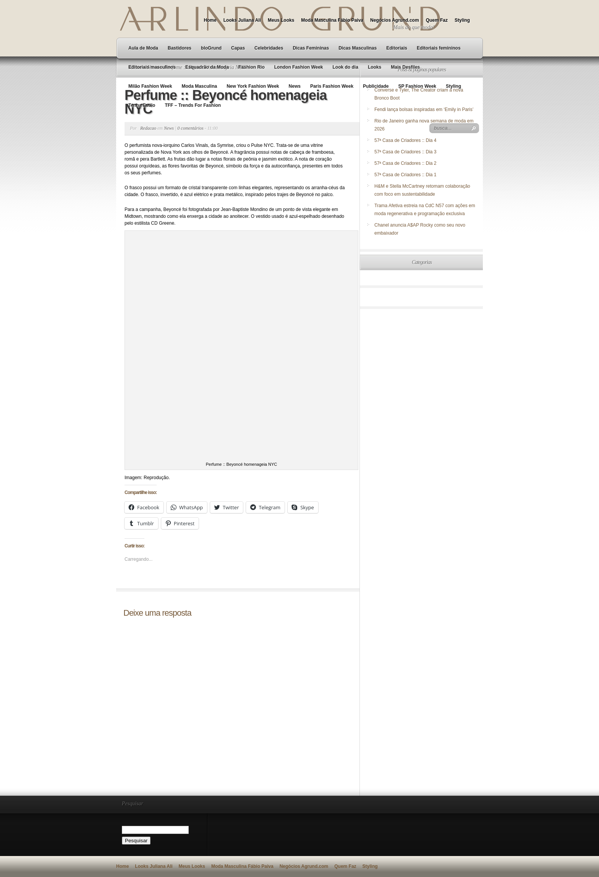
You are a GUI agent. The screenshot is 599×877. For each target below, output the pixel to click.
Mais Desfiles (405, 67)
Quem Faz (437, 20)
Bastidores (179, 48)
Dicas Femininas (311, 48)
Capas (238, 48)
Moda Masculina (199, 86)
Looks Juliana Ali (242, 20)
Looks (374, 67)
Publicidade (376, 86)
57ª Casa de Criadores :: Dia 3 (405, 151)
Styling (462, 20)
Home (210, 20)
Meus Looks (281, 20)
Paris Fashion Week (331, 86)
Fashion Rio (251, 67)
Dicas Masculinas (357, 48)
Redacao (148, 128)
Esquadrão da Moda (207, 67)
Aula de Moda (143, 48)
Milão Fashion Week (150, 86)
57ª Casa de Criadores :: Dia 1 (405, 174)
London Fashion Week (298, 67)
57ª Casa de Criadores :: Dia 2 (405, 163)
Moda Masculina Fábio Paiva (332, 20)
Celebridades (268, 48)
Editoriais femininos (439, 48)
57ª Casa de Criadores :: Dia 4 (405, 140)
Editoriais (396, 48)
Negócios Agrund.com (394, 20)
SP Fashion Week (417, 86)
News (295, 86)
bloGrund (211, 48)
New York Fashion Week (253, 86)
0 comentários (190, 128)
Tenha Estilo (141, 105)
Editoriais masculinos (152, 67)
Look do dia (345, 67)
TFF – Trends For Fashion (193, 105)
